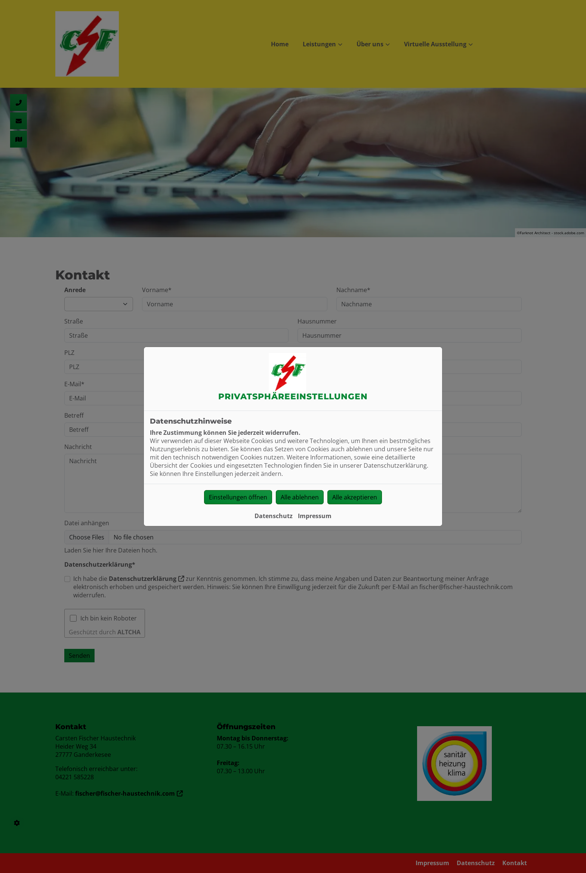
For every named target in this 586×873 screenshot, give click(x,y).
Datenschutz (274, 516)
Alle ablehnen (300, 497)
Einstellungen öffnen (238, 497)
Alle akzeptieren (354, 497)
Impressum (314, 516)
